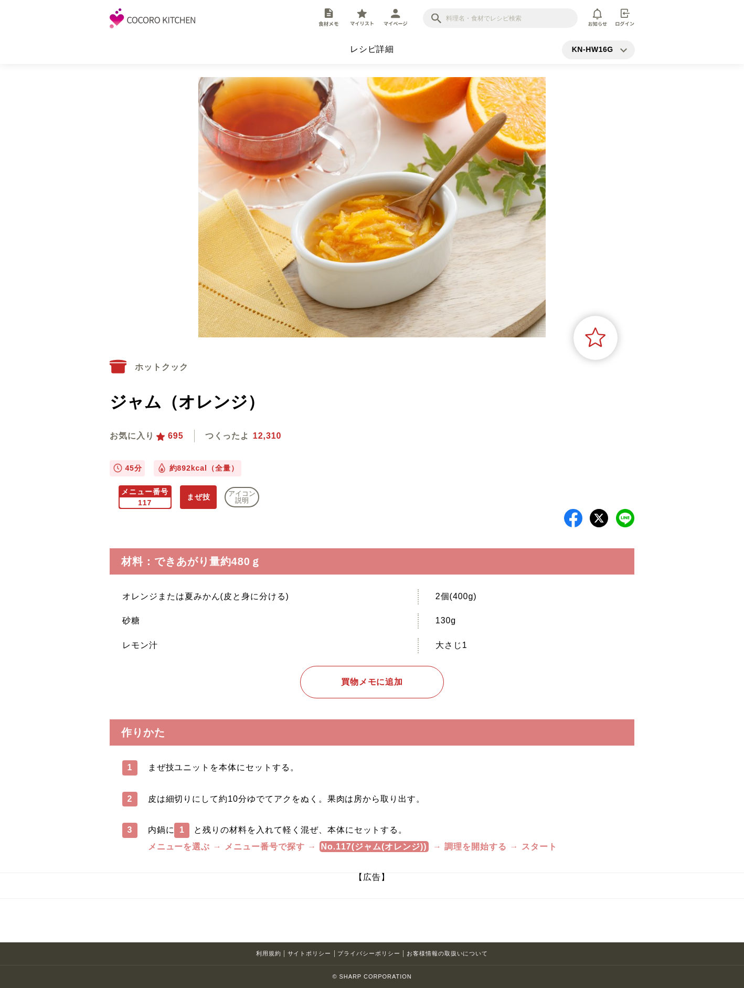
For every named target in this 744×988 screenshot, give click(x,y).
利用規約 (268, 953)
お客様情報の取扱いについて (447, 953)
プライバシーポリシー (368, 953)
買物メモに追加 (372, 681)
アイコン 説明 (242, 497)
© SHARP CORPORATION (371, 976)
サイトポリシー (310, 953)
